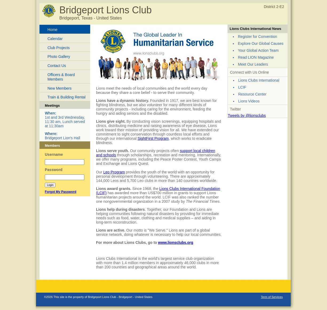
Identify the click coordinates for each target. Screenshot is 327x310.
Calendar (55, 39)
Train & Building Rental (66, 97)
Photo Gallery (58, 56)
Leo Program (114, 172)
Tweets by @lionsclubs (247, 115)
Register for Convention (257, 36)
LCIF (242, 87)
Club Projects (58, 48)
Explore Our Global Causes (260, 43)
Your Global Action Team (258, 50)
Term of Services (272, 297)
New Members (59, 88)
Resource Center (252, 94)
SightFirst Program (153, 138)
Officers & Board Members (61, 77)
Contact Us (56, 65)
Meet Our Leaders (253, 64)
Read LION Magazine (256, 57)
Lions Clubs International (258, 80)
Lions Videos (249, 101)
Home (52, 29)
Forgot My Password (60, 192)
